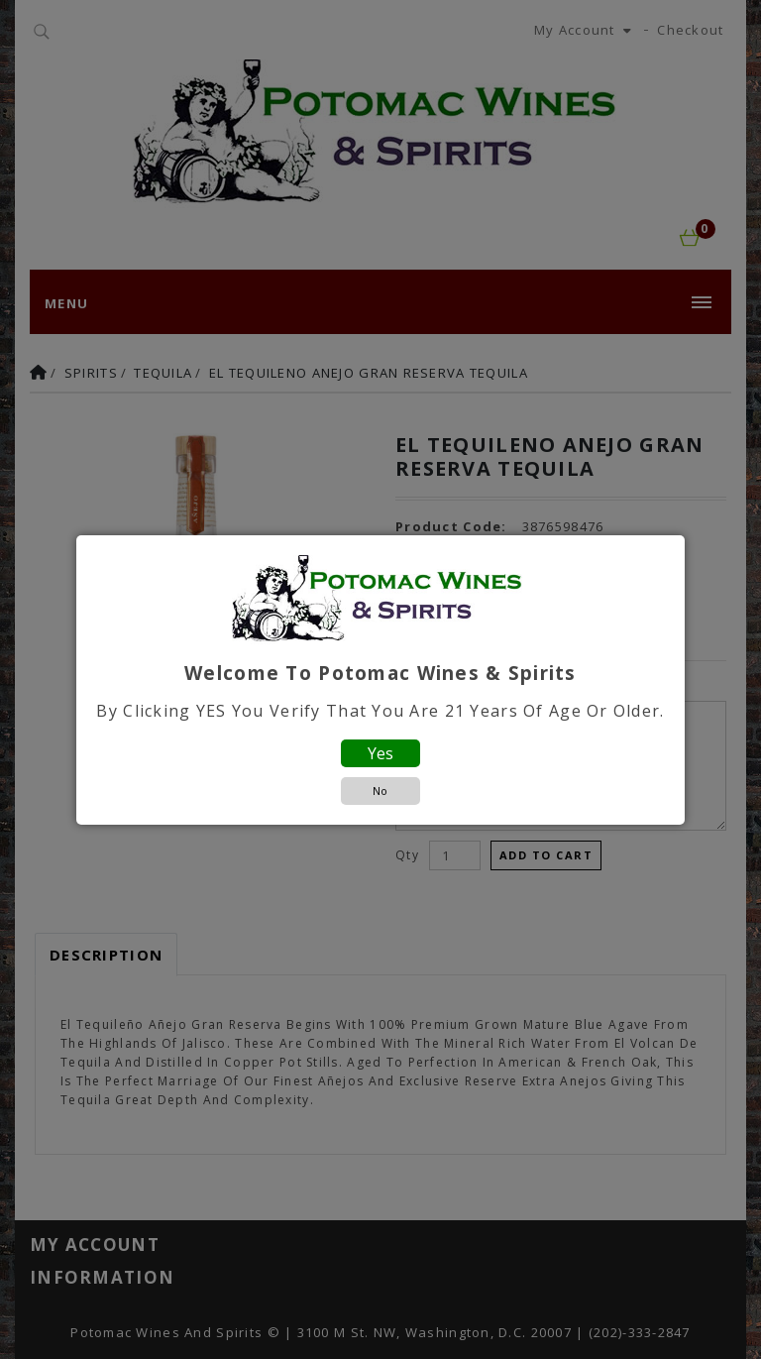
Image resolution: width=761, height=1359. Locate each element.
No (380, 790)
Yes (380, 753)
